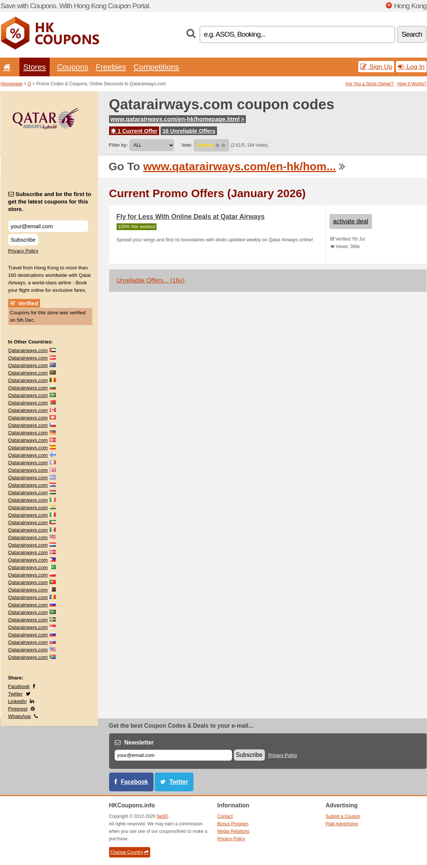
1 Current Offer (134, 131)
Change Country (130, 852)
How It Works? (412, 83)
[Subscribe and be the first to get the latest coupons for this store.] (48, 226)
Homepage (12, 83)
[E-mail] (173, 755)
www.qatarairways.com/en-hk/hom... (239, 166)
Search (412, 34)
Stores (34, 66)
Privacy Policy (23, 251)
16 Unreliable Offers (189, 131)
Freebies (111, 66)
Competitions (156, 66)
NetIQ (162, 816)
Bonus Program (232, 823)
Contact (225, 816)
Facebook (19, 686)
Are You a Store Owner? (369, 83)
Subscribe (23, 239)
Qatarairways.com (28, 350)
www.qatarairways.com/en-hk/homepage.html (177, 119)
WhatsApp (19, 716)
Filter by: (118, 145)
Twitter (15, 694)
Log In (411, 66)
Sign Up (376, 66)
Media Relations (233, 831)
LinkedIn (17, 701)
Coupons (73, 66)
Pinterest (18, 709)
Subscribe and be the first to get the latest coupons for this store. (50, 201)
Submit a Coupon (343, 816)
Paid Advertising (342, 823)
